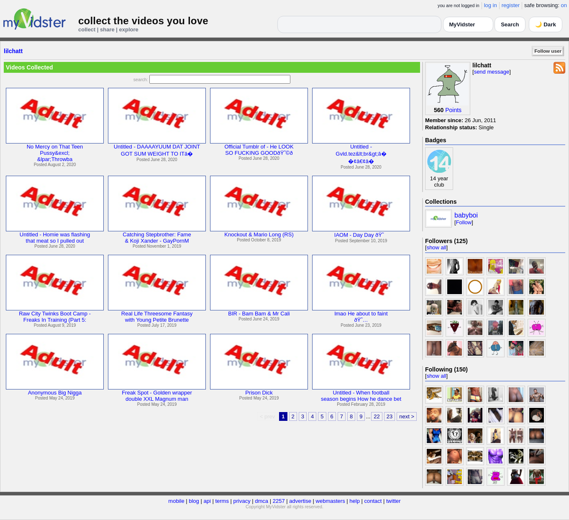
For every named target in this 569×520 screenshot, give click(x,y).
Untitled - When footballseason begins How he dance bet (361, 395)
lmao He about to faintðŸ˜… (360, 316)
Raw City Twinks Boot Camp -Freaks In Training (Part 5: (55, 316)
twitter (393, 501)
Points (453, 110)
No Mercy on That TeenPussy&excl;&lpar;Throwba (55, 152)
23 (389, 416)
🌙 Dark (545, 24)
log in (490, 5)
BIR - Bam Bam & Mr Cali (259, 313)
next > (406, 416)
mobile (176, 501)
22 (376, 416)
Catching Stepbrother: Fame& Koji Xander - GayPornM (157, 237)
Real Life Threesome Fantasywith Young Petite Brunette (156, 316)
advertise (300, 501)
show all (436, 247)
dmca (261, 501)
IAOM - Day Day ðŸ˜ (361, 235)
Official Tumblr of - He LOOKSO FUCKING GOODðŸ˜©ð (258, 149)
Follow (464, 222)
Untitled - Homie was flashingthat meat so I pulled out (55, 237)
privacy (242, 501)
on (564, 5)
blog (194, 501)
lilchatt (13, 51)
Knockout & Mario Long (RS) (258, 234)
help (354, 501)
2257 (279, 501)
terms (222, 501)
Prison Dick (259, 392)
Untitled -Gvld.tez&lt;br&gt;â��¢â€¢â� (361, 153)
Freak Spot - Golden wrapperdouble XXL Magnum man (157, 395)
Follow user (547, 51)
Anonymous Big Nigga (55, 392)
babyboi (466, 215)
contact (373, 501)
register (511, 5)
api (206, 501)
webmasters (330, 501)
